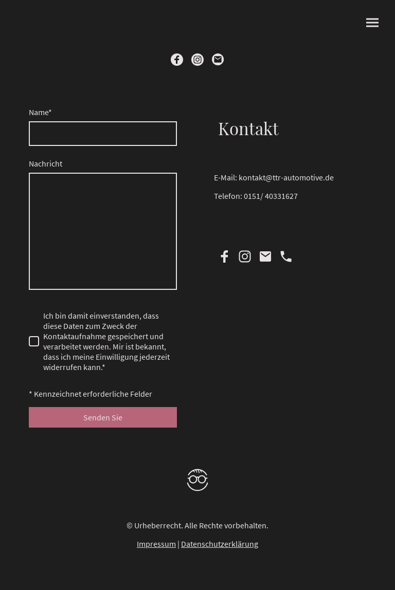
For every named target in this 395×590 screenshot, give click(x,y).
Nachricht (45, 163)
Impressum (156, 544)
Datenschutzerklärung (219, 544)
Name (40, 112)
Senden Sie (102, 417)
